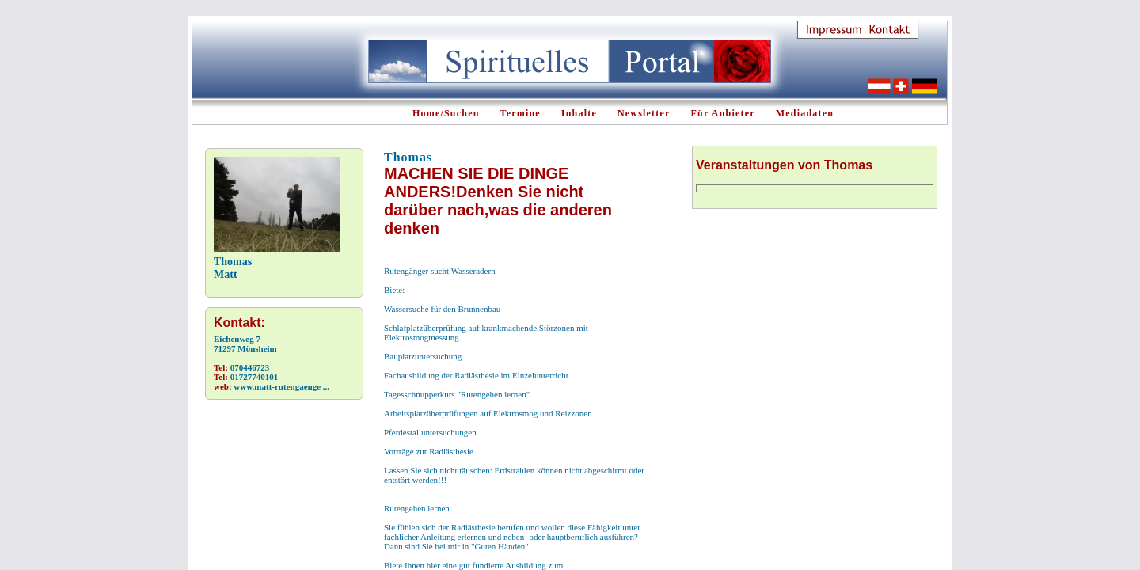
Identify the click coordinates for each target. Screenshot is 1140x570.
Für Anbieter (723, 113)
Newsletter (644, 113)
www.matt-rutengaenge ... (281, 386)
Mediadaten (805, 113)
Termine (520, 113)
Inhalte (579, 113)
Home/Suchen (446, 113)
